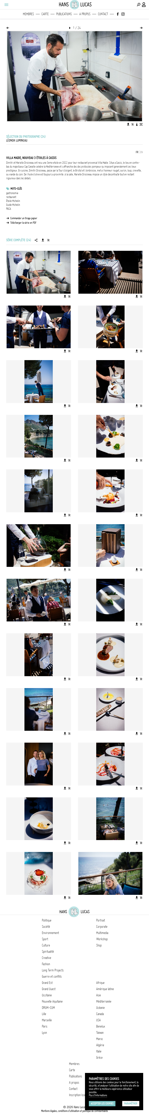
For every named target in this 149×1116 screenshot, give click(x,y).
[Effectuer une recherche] (138, 4)
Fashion (46, 964)
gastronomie (12, 193)
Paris (44, 1026)
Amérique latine (105, 989)
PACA (8, 208)
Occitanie (47, 995)
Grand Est (47, 983)
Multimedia (102, 933)
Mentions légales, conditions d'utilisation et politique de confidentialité (74, 1111)
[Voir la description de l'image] (137, 124)
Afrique (100, 983)
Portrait (100, 920)
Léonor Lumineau (16, 140)
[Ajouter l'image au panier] (132, 124)
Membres (28, 14)
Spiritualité (48, 951)
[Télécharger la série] (43, 240)
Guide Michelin (13, 205)
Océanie (100, 1008)
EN (141, 152)
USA (98, 1020)
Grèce (99, 1057)
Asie (98, 995)
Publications (64, 14)
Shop (99, 945)
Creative (46, 958)
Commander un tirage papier (23, 218)
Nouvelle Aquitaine (52, 1001)
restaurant (11, 197)
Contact (103, 14)
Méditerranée (103, 1001)
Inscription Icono (78, 1095)
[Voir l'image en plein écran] (141, 124)
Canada (100, 1014)
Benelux (100, 1026)
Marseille (47, 1020)
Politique (46, 920)
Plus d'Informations (98, 1095)
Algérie (100, 1045)
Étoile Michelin (13, 201)
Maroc (99, 1039)
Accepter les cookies (102, 1103)
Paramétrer (130, 1103)
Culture (46, 945)
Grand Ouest (48, 989)
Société (46, 927)
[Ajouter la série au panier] (48, 240)
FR (137, 152)
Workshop (102, 939)
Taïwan (100, 1033)
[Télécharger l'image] (128, 124)
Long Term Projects (53, 970)
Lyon (44, 1033)
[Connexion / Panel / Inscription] (144, 4)
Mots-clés (16, 188)
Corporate (101, 927)
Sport (45, 939)
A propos (84, 14)
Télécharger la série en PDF (23, 222)
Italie (98, 1051)
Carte (45, 14)
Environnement (50, 933)
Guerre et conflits (52, 976)
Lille (44, 1014)
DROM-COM (48, 1008)
